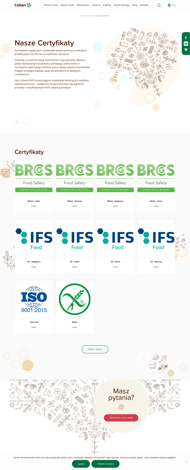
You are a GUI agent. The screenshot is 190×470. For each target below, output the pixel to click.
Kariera (96, 5)
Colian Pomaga (122, 5)
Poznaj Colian (51, 5)
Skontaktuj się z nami (121, 417)
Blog (134, 5)
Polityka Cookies (105, 464)
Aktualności (83, 5)
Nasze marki (67, 5)
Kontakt (144, 5)
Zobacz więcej (95, 349)
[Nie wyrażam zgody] (186, 461)
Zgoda (81, 464)
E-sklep (107, 5)
